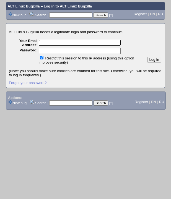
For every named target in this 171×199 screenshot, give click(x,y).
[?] (111, 15)
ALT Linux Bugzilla (24, 6)
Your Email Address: (28, 43)
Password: (28, 50)
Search (40, 15)
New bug (19, 15)
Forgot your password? (27, 83)
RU (160, 14)
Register (140, 14)
